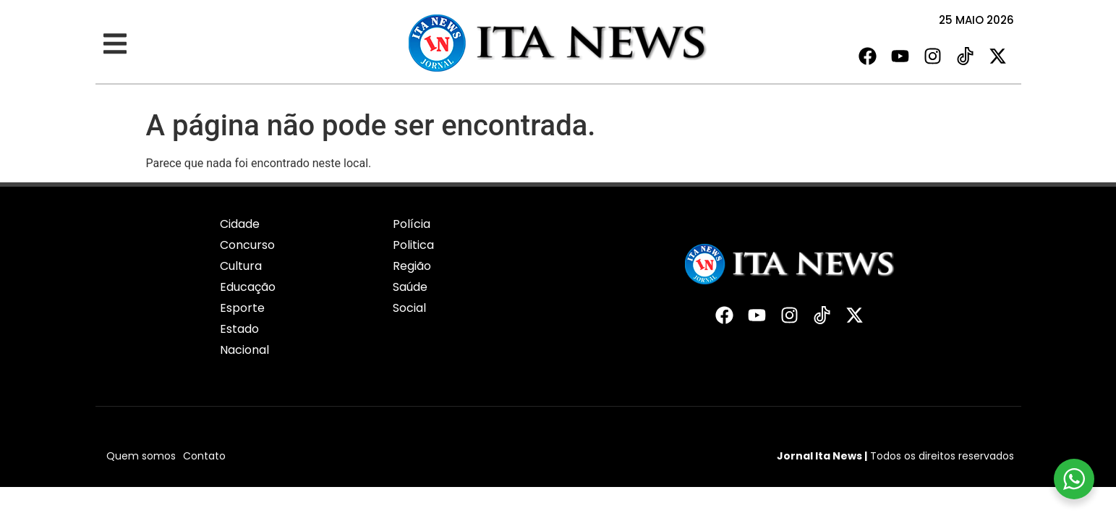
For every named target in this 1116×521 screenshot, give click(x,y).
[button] (115, 43)
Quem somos (141, 456)
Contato (204, 456)
